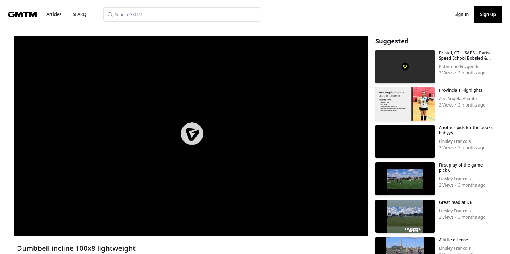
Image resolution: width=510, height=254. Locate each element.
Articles (54, 14)
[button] (192, 133)
